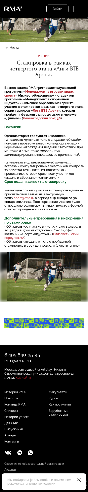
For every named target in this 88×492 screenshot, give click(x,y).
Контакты (11, 441)
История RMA (15, 392)
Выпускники (13, 429)
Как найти (23, 377)
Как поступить (60, 404)
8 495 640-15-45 (22, 355)
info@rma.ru (17, 361)
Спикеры (11, 411)
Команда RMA (14, 404)
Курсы (53, 398)
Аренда (10, 435)
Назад (14, 47)
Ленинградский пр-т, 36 (42, 118)
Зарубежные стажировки (58, 412)
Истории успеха (16, 417)
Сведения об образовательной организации (34, 463)
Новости (11, 398)
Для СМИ (11, 423)
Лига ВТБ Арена (45, 110)
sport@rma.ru (24, 198)
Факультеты (58, 392)
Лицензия (10, 469)
